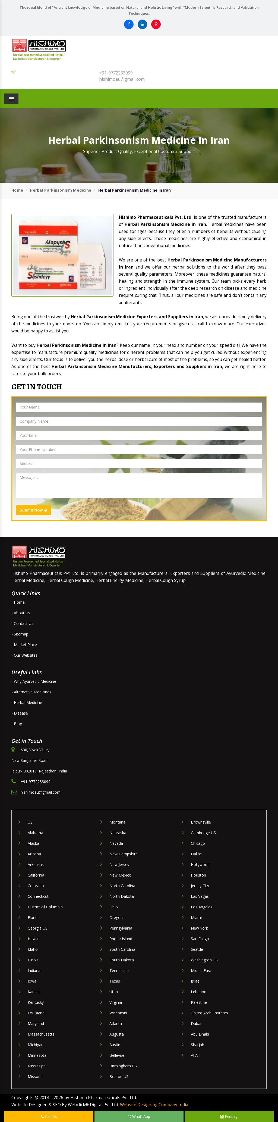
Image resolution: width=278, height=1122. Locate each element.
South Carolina (122, 949)
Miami (196, 917)
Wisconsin (118, 1012)
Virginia (115, 1002)
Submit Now (34, 510)
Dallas (196, 853)
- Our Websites (24, 655)
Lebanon (198, 991)
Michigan (35, 1044)
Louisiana (36, 1012)
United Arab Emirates (209, 1012)
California (36, 875)
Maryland (36, 1023)
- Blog (16, 723)
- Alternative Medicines (31, 691)
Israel (195, 981)
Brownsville (201, 822)
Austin (114, 1044)
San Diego (200, 938)
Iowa (32, 981)
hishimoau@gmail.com (122, 79)
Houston (198, 875)
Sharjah (197, 1044)
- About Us (20, 612)
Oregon (116, 917)
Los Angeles (201, 906)
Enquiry (229, 1116)
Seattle (197, 949)
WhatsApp (139, 1116)
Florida (34, 917)
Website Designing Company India (154, 1105)
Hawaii (33, 938)
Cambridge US (203, 832)
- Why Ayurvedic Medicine (33, 681)
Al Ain (196, 1055)
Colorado (36, 885)
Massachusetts (41, 1034)
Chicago (198, 843)
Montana (117, 822)
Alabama (35, 832)
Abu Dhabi (200, 1034)
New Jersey (119, 864)
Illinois (33, 959)
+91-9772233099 (116, 73)
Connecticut (38, 896)
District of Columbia (45, 906)
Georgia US (38, 928)
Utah (113, 991)
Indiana (34, 970)
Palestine (199, 1002)
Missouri (35, 1076)
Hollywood (200, 864)
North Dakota (121, 896)
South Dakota (121, 959)
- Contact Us (22, 623)
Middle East (201, 970)
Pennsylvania (120, 928)
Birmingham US (123, 1065)
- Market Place (24, 644)
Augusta (116, 1034)
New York (199, 928)
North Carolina (122, 885)
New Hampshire (123, 853)
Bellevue (116, 1055)
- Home (18, 602)
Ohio (113, 906)
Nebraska (117, 832)
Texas (114, 981)
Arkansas (36, 864)
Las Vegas (200, 896)
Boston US (118, 1076)
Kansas (34, 991)
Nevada (116, 843)
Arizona (34, 853)
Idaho (33, 949)
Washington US (204, 959)
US (30, 822)
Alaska (33, 843)
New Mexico (120, 875)
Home (17, 190)
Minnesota (37, 1055)
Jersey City (200, 885)
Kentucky (36, 1002)
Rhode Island (120, 938)
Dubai (196, 1023)
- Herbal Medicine (26, 702)
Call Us (49, 1116)
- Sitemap (19, 634)
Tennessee (119, 970)
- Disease (19, 713)
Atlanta (115, 1023)
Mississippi (37, 1065)
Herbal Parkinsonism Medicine (60, 190)
